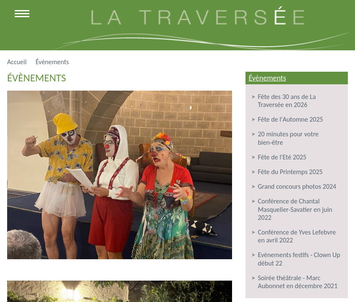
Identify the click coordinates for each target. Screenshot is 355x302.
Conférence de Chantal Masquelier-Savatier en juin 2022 (295, 209)
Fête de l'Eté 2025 (282, 157)
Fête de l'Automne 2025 (290, 119)
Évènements (267, 78)
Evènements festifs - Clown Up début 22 (299, 259)
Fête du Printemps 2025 (290, 172)
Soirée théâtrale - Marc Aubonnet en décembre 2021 (297, 282)
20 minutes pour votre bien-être (288, 138)
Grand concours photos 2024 (297, 186)
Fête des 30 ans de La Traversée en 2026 (287, 101)
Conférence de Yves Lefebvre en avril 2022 (297, 236)
